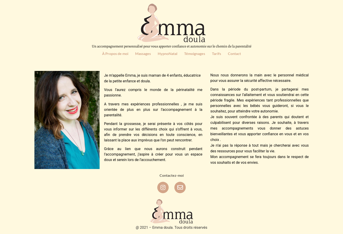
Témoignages (194, 53)
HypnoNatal (167, 53)
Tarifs (216, 53)
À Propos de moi (115, 53)
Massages (143, 53)
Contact (234, 53)
